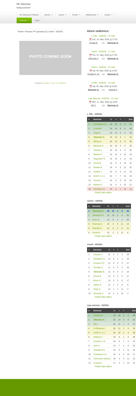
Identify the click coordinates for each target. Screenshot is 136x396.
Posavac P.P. (99, 263)
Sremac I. (97, 180)
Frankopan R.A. (100, 124)
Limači (108, 15)
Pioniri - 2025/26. (99, 67)
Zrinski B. (97, 163)
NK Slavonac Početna (28, 15)
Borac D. (96, 219)
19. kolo (111, 67)
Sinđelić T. (97, 172)
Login (37, 20)
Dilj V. (95, 324)
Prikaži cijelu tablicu (103, 192)
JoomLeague (45, 83)
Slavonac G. (99, 137)
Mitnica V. (97, 141)
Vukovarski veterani (102, 358)
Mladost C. (98, 185)
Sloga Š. (97, 289)
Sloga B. (97, 133)
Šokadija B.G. (99, 189)
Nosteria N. (98, 315)
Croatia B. (97, 128)
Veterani (24, 20)
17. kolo (111, 51)
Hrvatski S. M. (99, 341)
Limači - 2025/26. (99, 83)
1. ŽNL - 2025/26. (98, 36)
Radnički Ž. (97, 228)
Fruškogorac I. (99, 328)
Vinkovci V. (98, 337)
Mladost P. (97, 154)
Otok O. (96, 345)
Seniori (48, 15)
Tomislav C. (98, 267)
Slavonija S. (97, 224)
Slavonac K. (98, 146)
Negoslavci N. (99, 159)
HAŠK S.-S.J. (99, 176)
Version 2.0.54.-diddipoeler (58, 83)
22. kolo (114, 98)
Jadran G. (97, 285)
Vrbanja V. (97, 150)
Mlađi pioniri (92, 15)
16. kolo (111, 83)
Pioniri (76, 15)
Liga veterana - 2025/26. (99, 98)
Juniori (62, 15)
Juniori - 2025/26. (98, 51)
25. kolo (111, 36)
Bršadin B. (98, 167)
